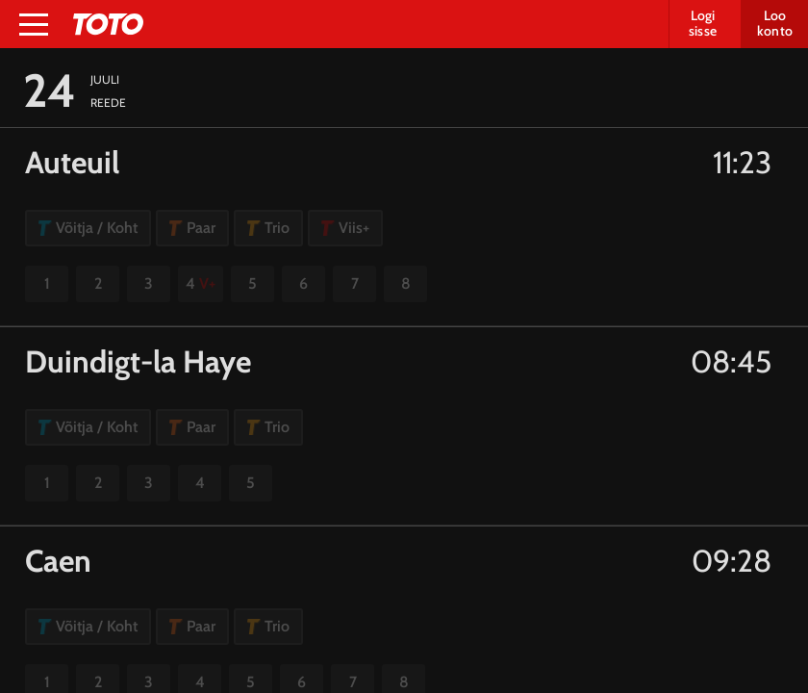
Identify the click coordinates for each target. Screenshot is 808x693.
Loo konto (775, 23)
